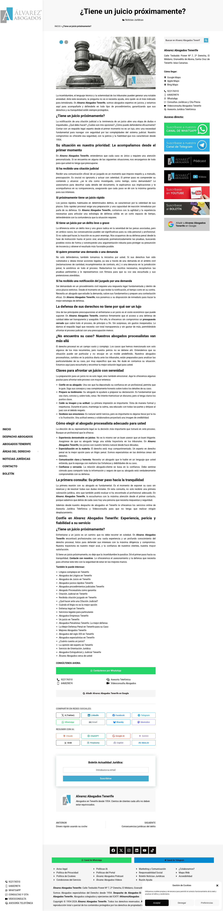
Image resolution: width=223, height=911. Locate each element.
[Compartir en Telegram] (144, 715)
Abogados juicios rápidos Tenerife (76, 583)
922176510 (12, 881)
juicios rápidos (68, 203)
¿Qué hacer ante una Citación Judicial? (78, 601)
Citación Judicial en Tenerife (73, 593)
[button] (217, 885)
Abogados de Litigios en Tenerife (75, 575)
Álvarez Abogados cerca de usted (75, 655)
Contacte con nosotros (81, 558)
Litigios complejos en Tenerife (74, 572)
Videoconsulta (100, 508)
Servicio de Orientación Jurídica (75, 648)
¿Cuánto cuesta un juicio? (72, 641)
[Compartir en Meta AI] (144, 744)
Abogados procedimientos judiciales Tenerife (81, 586)
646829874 (12, 886)
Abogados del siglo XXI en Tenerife (76, 634)
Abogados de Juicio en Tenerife (74, 579)
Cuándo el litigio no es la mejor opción (78, 604)
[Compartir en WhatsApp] (68, 722)
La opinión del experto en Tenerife (76, 645)
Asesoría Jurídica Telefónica (71, 508)
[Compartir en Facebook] (118, 715)
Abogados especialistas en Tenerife (76, 637)
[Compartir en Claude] (68, 736)
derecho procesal (67, 346)
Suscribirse (106, 779)
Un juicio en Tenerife (69, 619)
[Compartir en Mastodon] (144, 722)
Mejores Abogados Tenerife (72, 630)
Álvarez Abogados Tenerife (92, 902)
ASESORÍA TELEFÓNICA (19, 903)
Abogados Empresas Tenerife (73, 615)
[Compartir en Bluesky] (118, 722)
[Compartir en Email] (93, 722)
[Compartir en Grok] (68, 744)
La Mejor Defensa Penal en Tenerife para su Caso (83, 626)
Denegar (182, 903)
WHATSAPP (13, 890)
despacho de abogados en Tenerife (99, 505)
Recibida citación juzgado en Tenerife (77, 597)
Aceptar (157, 903)
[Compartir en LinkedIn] (93, 715)
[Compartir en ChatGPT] (93, 736)
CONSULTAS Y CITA (16, 894)
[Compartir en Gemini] (144, 736)
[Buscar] (206, 40)
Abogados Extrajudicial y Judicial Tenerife (80, 652)
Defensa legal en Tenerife (71, 608)
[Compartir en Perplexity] (93, 744)
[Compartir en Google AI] (118, 736)
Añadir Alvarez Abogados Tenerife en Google (106, 693)
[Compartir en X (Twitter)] (68, 715)
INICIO (57, 26)
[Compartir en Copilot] (118, 744)
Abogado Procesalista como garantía (77, 590)
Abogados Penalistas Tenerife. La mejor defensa (83, 623)
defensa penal (139, 235)
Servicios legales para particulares (76, 612)
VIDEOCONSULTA (15, 898)
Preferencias (207, 903)
